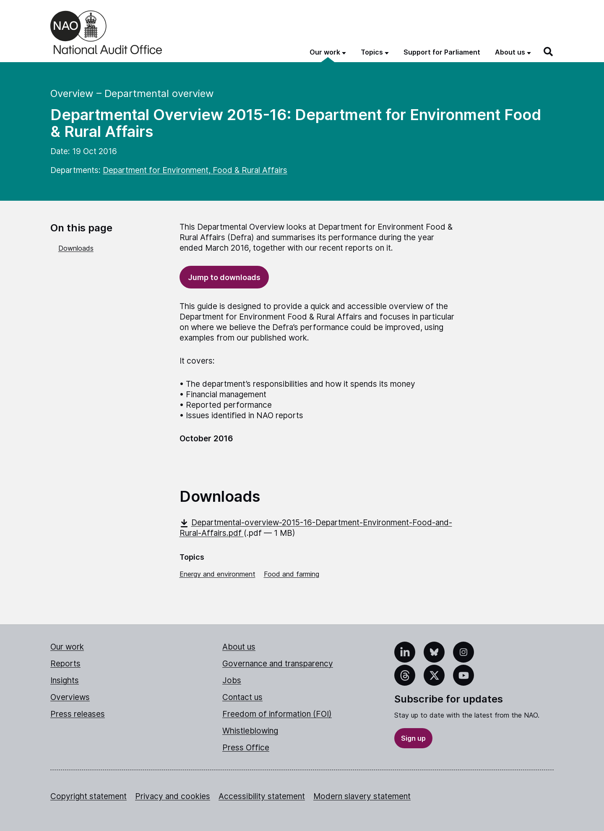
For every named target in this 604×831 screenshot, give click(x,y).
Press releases (77, 714)
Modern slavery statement (362, 796)
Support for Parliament (442, 52)
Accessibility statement (262, 796)
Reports (65, 663)
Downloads (76, 248)
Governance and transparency (277, 663)
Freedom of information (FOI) (277, 714)
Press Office (245, 747)
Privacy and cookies (172, 796)
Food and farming (291, 574)
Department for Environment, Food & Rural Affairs (195, 170)
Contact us (242, 697)
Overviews (70, 697)
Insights (64, 680)
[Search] (549, 52)
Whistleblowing (250, 731)
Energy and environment (217, 574)
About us (238, 647)
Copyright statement (88, 796)
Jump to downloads (224, 277)
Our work (67, 647)
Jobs (231, 680)
